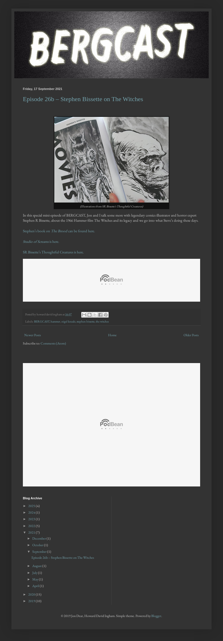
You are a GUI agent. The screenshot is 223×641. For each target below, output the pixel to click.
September (39, 551)
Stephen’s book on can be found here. (59, 231)
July (35, 572)
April (36, 586)
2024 (32, 512)
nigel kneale (68, 321)
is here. (41, 241)
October (38, 545)
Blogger (156, 616)
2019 (32, 601)
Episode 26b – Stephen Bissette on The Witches (83, 99)
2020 (32, 594)
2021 (32, 532)
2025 (32, 506)
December (39, 538)
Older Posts (191, 335)
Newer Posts (32, 335)
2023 (32, 519)
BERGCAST (41, 321)
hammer (55, 321)
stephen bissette (86, 321)
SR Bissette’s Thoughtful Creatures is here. (53, 252)
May (35, 579)
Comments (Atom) (53, 343)
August (37, 566)
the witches (102, 321)
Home (112, 335)
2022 (32, 526)
